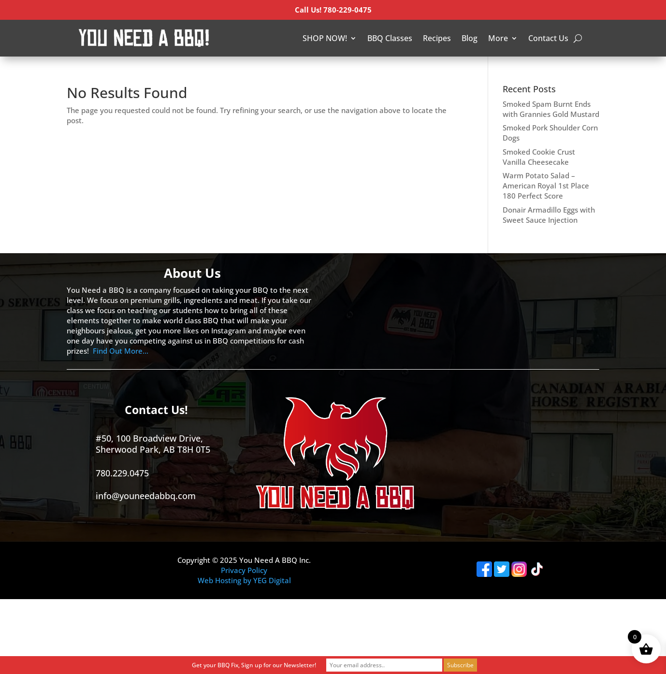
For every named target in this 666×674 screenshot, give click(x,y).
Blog (470, 38)
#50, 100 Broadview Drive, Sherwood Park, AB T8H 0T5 (153, 443)
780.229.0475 (122, 473)
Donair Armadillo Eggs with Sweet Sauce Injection (549, 215)
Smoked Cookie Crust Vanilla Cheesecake (539, 157)
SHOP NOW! (325, 38)
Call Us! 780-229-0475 (333, 9)
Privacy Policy (244, 570)
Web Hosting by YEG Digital (244, 580)
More (498, 38)
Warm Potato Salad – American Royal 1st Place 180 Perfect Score (546, 186)
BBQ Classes (389, 38)
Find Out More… (120, 351)
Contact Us (548, 38)
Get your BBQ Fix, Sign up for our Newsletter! (254, 665)
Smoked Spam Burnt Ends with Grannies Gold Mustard (551, 109)
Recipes (437, 38)
